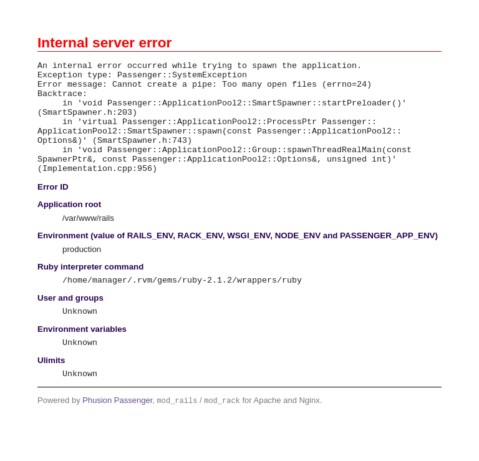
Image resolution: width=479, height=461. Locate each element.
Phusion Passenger (117, 430)
